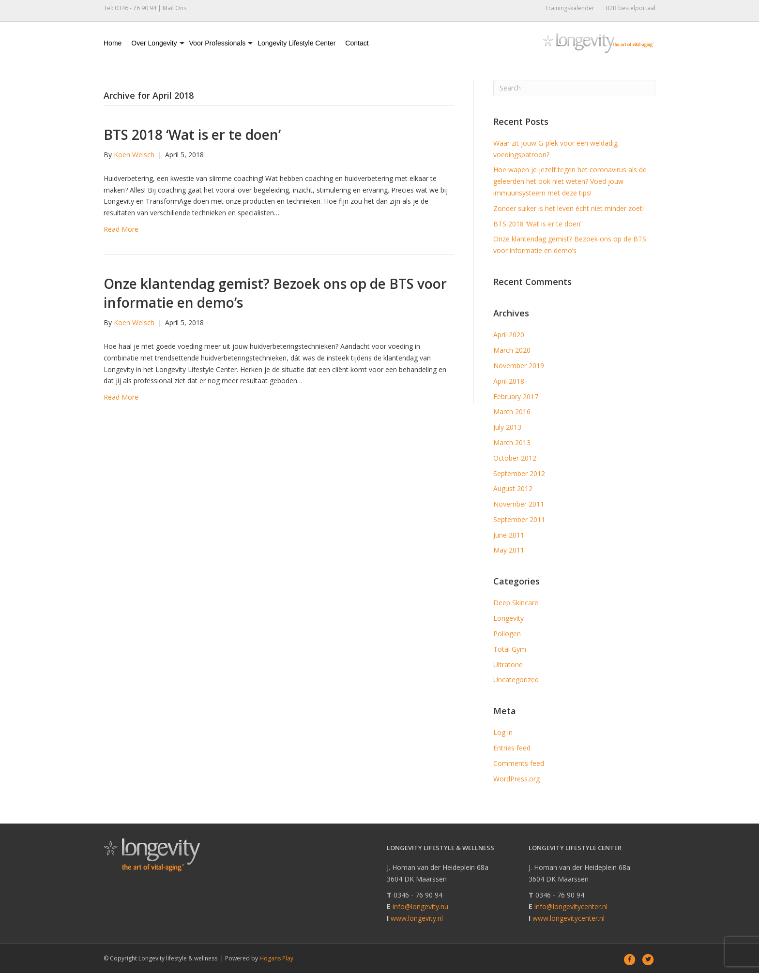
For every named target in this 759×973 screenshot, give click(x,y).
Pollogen (507, 633)
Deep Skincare (515, 602)
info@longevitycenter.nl (570, 906)
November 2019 (518, 365)
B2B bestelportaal (630, 8)
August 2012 (512, 488)
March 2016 (512, 411)
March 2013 (512, 442)
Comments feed (518, 763)
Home (112, 43)
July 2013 (507, 427)
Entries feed (512, 747)
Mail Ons (174, 8)
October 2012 (514, 458)
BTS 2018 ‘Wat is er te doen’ (192, 134)
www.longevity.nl (417, 918)
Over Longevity (154, 43)
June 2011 (508, 534)
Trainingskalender (569, 8)
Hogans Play (276, 958)
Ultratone (508, 664)
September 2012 (519, 473)
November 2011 (518, 504)
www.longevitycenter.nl (568, 918)
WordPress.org (516, 778)
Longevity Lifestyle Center (296, 43)
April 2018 (508, 381)
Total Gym (509, 649)
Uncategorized (516, 679)
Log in (503, 732)
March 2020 (512, 350)
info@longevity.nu (420, 906)
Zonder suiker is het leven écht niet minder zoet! (568, 208)
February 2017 (515, 396)
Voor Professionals (217, 43)
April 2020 (508, 334)
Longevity (508, 618)
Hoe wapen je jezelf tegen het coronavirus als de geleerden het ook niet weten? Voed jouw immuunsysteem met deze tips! (570, 181)
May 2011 (508, 549)
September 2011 (519, 519)
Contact (356, 43)
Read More (121, 229)
